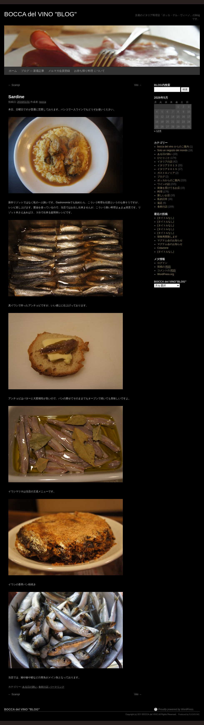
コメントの (166, 270)
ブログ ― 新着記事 (32, 70)
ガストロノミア (166, 172)
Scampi (14, 85)
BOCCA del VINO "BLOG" (40, 14)
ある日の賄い (29, 686)
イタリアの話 (164, 161)
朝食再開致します (167, 236)
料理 (159, 191)
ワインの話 (163, 184)
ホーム (13, 70)
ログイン (162, 262)
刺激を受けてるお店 (168, 187)
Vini (138, 85)
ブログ (161, 176)
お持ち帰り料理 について (89, 70)
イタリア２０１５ (167, 169)
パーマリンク (56, 686)
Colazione (162, 247)
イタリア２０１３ (167, 165)
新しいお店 (163, 195)
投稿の (164, 266)
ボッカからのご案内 (168, 180)
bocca (42, 102)
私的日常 (162, 199)
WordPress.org (165, 274)
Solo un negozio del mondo (172, 150)
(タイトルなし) (165, 217)
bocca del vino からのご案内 (173, 146)
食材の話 (44, 686)
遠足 (159, 202)
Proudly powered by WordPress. (176, 709)
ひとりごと (163, 157)
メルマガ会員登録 (59, 70)
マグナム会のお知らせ (169, 240)
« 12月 (158, 131)
